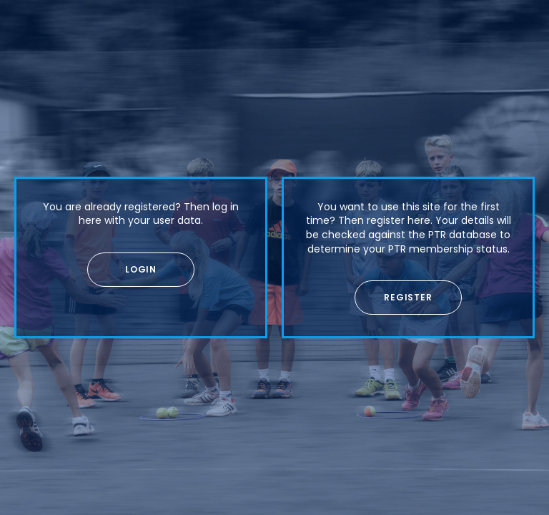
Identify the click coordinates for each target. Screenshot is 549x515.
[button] (140, 269)
